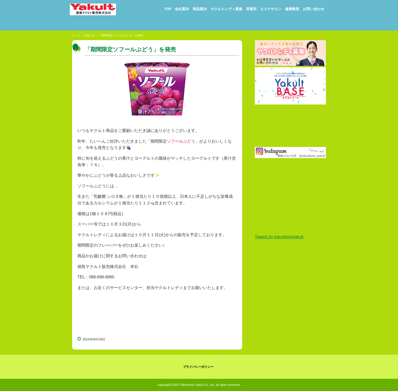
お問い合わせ (313, 9)
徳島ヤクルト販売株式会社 (96, 12)
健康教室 (292, 9)
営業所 (251, 9)
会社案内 (182, 9)
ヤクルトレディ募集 (226, 9)
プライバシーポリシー (198, 367)
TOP (167, 9)
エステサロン (270, 9)
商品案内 (200, 9)
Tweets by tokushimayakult (279, 237)
